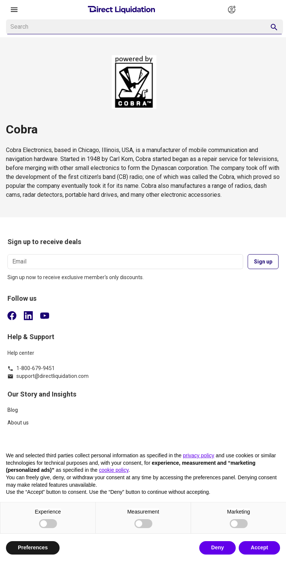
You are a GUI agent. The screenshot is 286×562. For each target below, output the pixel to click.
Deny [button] (217, 547)
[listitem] (143, 413)
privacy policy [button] (198, 455)
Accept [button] (259, 547)
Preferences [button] (33, 547)
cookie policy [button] (113, 470)
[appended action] (274, 27)
